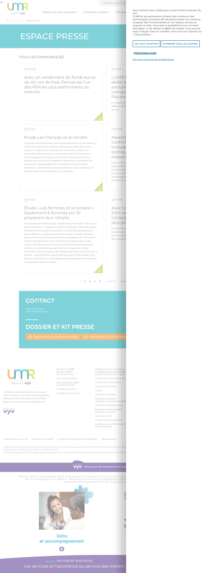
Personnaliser (145, 53)
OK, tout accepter (146, 43)
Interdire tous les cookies (180, 43)
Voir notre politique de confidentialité (153, 59)
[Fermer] (1, 2)
